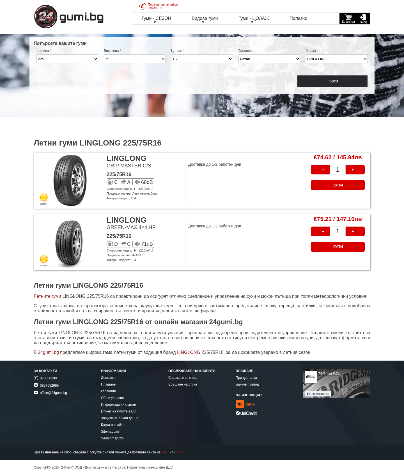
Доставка (108, 378)
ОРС (165, 452)
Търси (332, 81)
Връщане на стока (182, 384)
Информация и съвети (118, 405)
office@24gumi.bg (50, 393)
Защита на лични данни (119, 418)
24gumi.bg (48, 352)
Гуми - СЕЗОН (156, 18)
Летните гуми (47, 296)
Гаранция (108, 391)
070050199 (45, 378)
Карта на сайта (113, 425)
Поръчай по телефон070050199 (158, 6)
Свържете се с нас (182, 378)
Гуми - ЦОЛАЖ (253, 18)
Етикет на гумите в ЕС (118, 411)
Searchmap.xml (112, 438)
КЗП (179, 452)
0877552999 (46, 386)
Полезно (298, 18)
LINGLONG (189, 352)
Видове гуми (205, 18)
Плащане (108, 384)
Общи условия (112, 398)
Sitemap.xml (110, 432)
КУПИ (337, 185)
